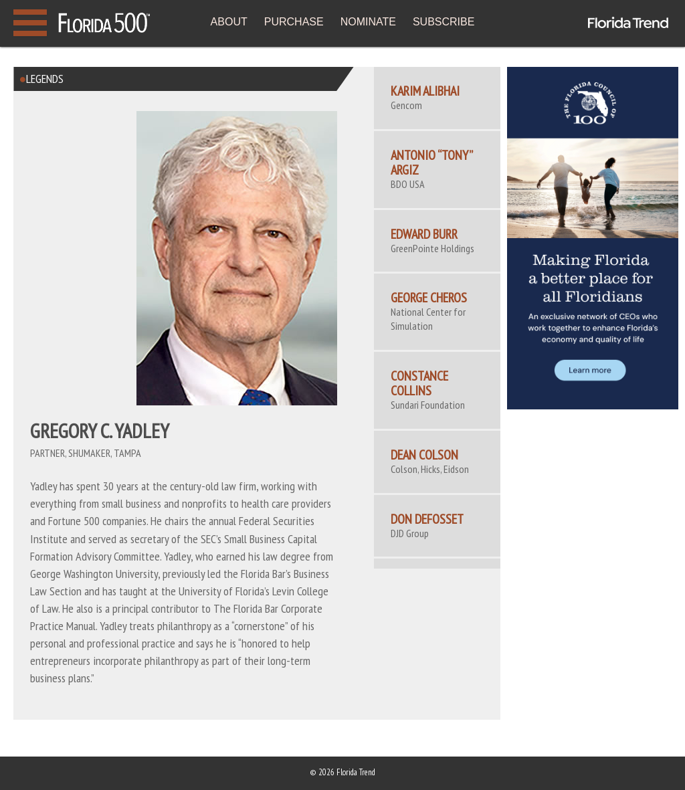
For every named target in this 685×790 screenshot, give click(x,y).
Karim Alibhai (425, 91)
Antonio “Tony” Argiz (431, 162)
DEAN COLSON (424, 455)
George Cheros (429, 297)
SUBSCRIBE (443, 21)
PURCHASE (294, 21)
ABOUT (229, 21)
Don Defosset (427, 519)
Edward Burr (424, 234)
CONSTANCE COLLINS (419, 383)
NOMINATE (368, 21)
